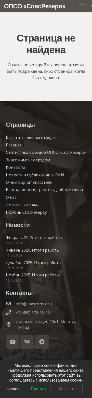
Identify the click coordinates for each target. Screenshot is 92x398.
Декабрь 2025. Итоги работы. (34, 262)
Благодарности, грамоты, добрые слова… (46, 189)
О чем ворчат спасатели (29, 182)
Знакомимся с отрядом (28, 160)
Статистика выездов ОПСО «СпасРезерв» (46, 152)
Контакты (15, 167)
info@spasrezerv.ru (34, 304)
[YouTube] (12, 342)
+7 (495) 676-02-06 (33, 312)
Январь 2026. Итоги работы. (33, 250)
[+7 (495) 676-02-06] (11, 313)
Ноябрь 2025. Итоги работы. (33, 275)
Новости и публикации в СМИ (35, 175)
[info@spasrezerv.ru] (11, 304)
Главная (14, 145)
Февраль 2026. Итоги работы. (34, 237)
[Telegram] (42, 342)
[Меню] (82, 6)
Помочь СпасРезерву (26, 212)
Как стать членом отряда (30, 137)
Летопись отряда (22, 204)
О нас (11, 197)
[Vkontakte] (27, 342)
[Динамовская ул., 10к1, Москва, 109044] (11, 325)
